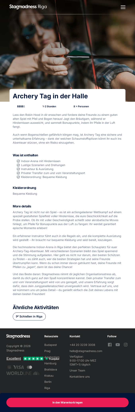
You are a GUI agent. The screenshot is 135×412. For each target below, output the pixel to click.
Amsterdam (51, 357)
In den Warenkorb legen (67, 402)
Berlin (47, 381)
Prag (47, 351)
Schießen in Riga (30, 316)
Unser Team (77, 370)
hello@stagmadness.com (86, 351)
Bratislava (50, 369)
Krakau (48, 375)
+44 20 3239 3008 (82, 344)
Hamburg (50, 363)
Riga (47, 388)
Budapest (50, 344)
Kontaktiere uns (80, 376)
